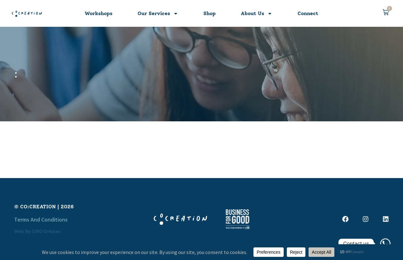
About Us (256, 13)
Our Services (158, 13)
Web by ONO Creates (37, 231)
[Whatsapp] (385, 243)
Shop (209, 13)
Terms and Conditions (41, 219)
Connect (308, 13)
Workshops (98, 13)
